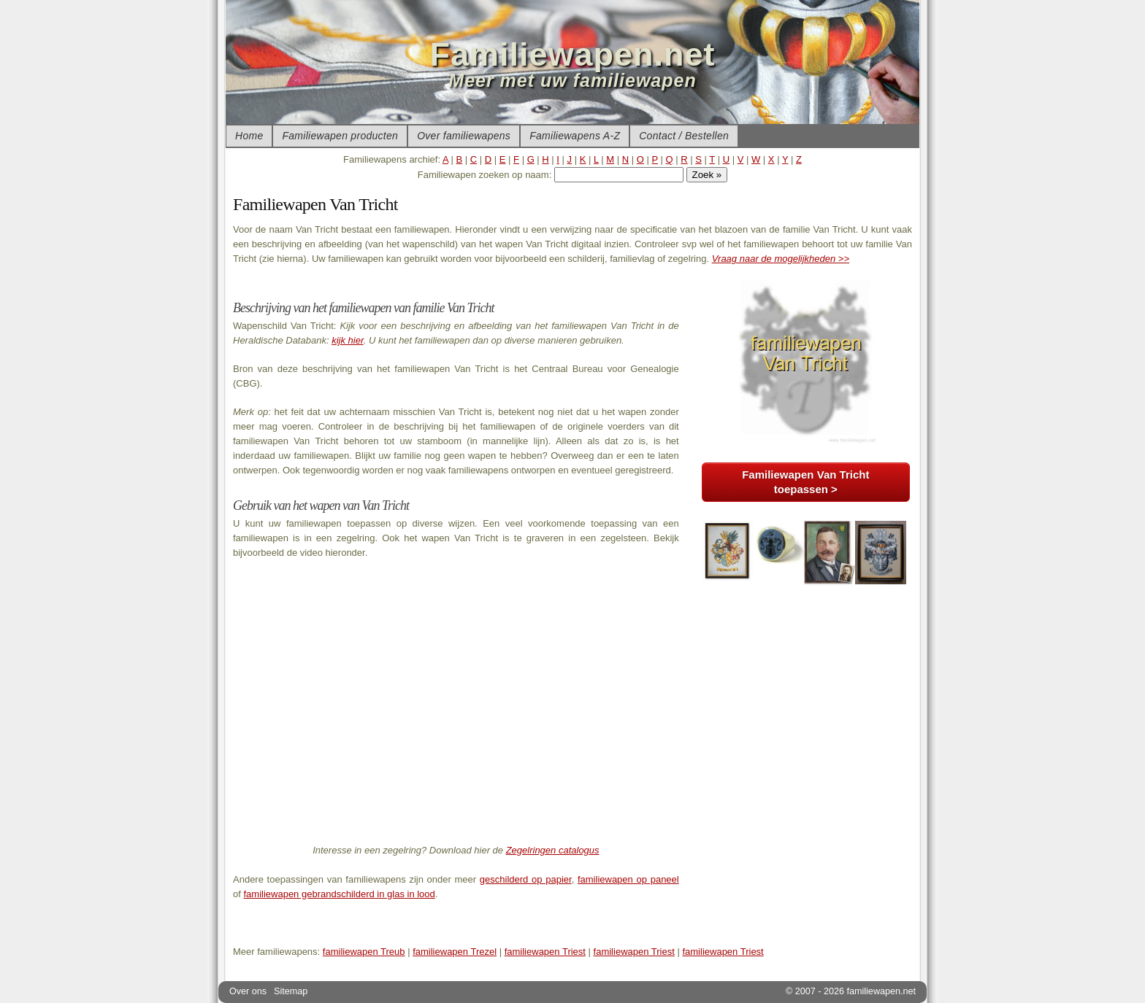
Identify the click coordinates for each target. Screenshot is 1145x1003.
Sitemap (290, 991)
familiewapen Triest (545, 951)
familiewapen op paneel (628, 879)
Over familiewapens (463, 136)
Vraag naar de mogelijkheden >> (780, 258)
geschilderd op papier (526, 879)
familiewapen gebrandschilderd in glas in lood (338, 893)
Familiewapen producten (340, 136)
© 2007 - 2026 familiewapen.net (851, 991)
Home (249, 136)
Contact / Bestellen (684, 136)
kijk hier (348, 340)
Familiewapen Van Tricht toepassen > (805, 481)
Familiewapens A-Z (574, 136)
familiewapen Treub (364, 951)
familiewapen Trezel (455, 951)
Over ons (248, 991)
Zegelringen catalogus (553, 850)
